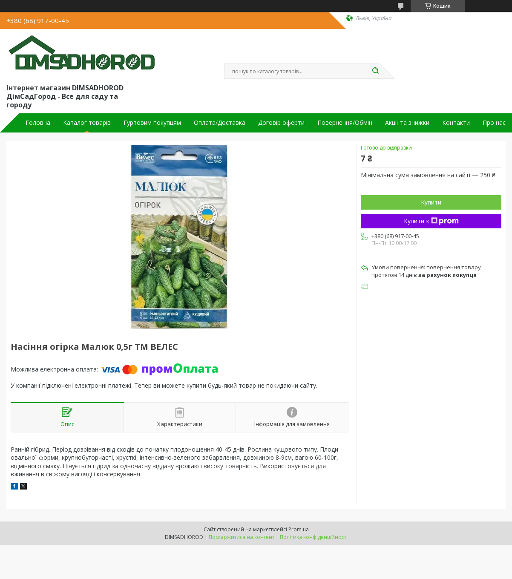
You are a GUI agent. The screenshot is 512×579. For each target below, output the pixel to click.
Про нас (494, 123)
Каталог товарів (87, 123)
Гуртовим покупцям (152, 123)
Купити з (431, 221)
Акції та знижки (407, 123)
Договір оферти (281, 123)
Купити (431, 202)
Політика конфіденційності (314, 537)
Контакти (456, 123)
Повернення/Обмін (344, 123)
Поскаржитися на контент (241, 537)
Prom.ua (298, 529)
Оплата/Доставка (219, 123)
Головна (38, 123)
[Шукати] (375, 71)
